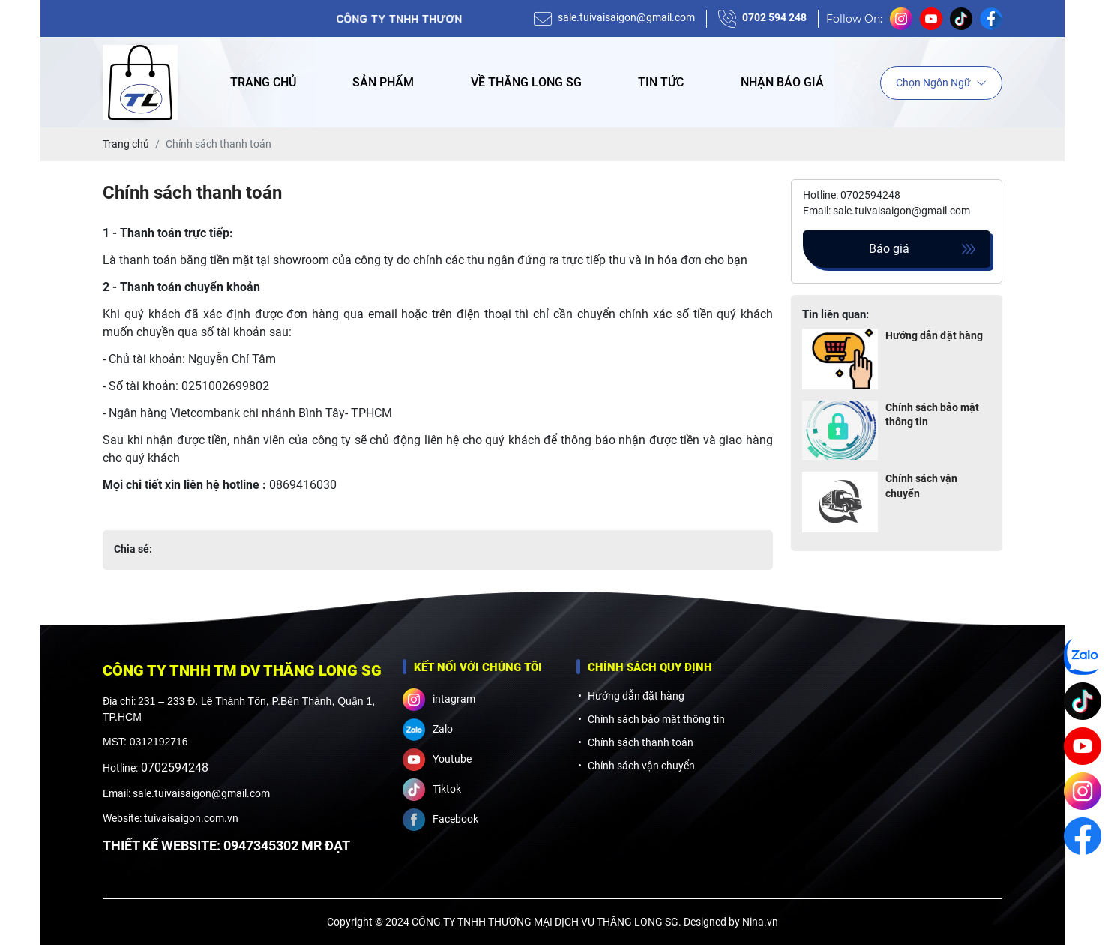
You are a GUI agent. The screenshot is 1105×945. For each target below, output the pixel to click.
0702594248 (174, 767)
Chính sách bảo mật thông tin (932, 414)
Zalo (428, 729)
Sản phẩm (383, 82)
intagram (439, 699)
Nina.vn (760, 922)
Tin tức (661, 82)
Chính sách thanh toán (640, 742)
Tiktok (432, 789)
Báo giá (889, 249)
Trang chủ (263, 82)
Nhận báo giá (782, 82)
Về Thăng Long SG (526, 82)
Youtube (437, 759)
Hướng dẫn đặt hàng (934, 335)
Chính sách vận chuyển (921, 486)
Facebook (440, 819)
